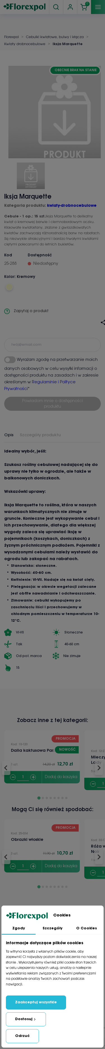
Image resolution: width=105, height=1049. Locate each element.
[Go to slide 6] (58, 798)
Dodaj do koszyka (61, 777)
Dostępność (40, 255)
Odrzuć (22, 1036)
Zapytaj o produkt (26, 311)
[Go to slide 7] (62, 798)
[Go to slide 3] (47, 798)
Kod (8, 255)
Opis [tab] (8, 435)
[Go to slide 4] (51, 798)
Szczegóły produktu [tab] (40, 435)
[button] (31, 174)
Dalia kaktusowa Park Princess (42, 750)
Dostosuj (26, 1019)
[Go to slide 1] (38, 797)
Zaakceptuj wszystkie (36, 1002)
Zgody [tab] (18, 928)
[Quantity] (23, 777)
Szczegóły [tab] (52, 928)
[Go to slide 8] (66, 798)
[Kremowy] (9, 287)
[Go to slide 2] (43, 798)
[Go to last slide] (6, 768)
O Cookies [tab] (86, 928)
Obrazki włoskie (27, 839)
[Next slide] (99, 768)
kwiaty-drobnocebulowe (72, 206)
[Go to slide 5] (54, 798)
